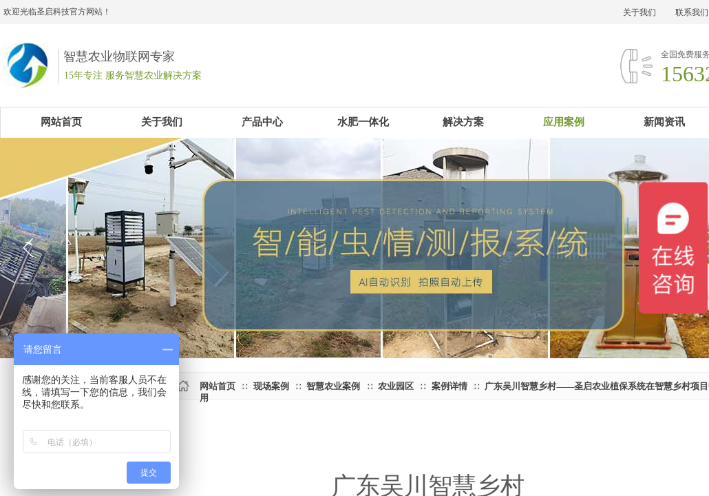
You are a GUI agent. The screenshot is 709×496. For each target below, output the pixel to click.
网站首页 (217, 386)
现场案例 (271, 386)
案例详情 (449, 386)
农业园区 (396, 386)
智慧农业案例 (333, 386)
